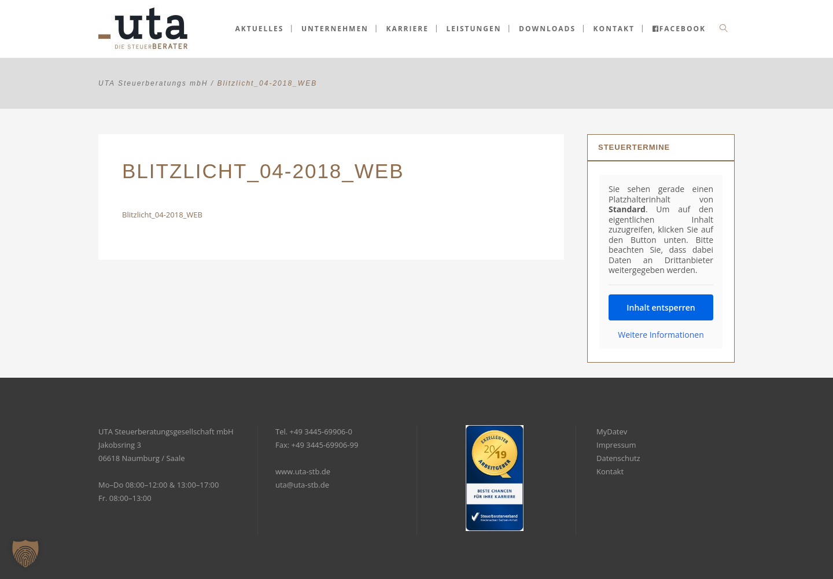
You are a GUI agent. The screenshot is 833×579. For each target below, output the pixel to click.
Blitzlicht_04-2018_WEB (162, 214)
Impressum (616, 445)
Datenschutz (618, 458)
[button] (25, 553)
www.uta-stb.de (302, 471)
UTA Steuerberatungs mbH (153, 83)
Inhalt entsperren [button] (660, 307)
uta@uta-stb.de (302, 485)
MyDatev (611, 431)
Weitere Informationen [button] (660, 335)
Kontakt (610, 471)
